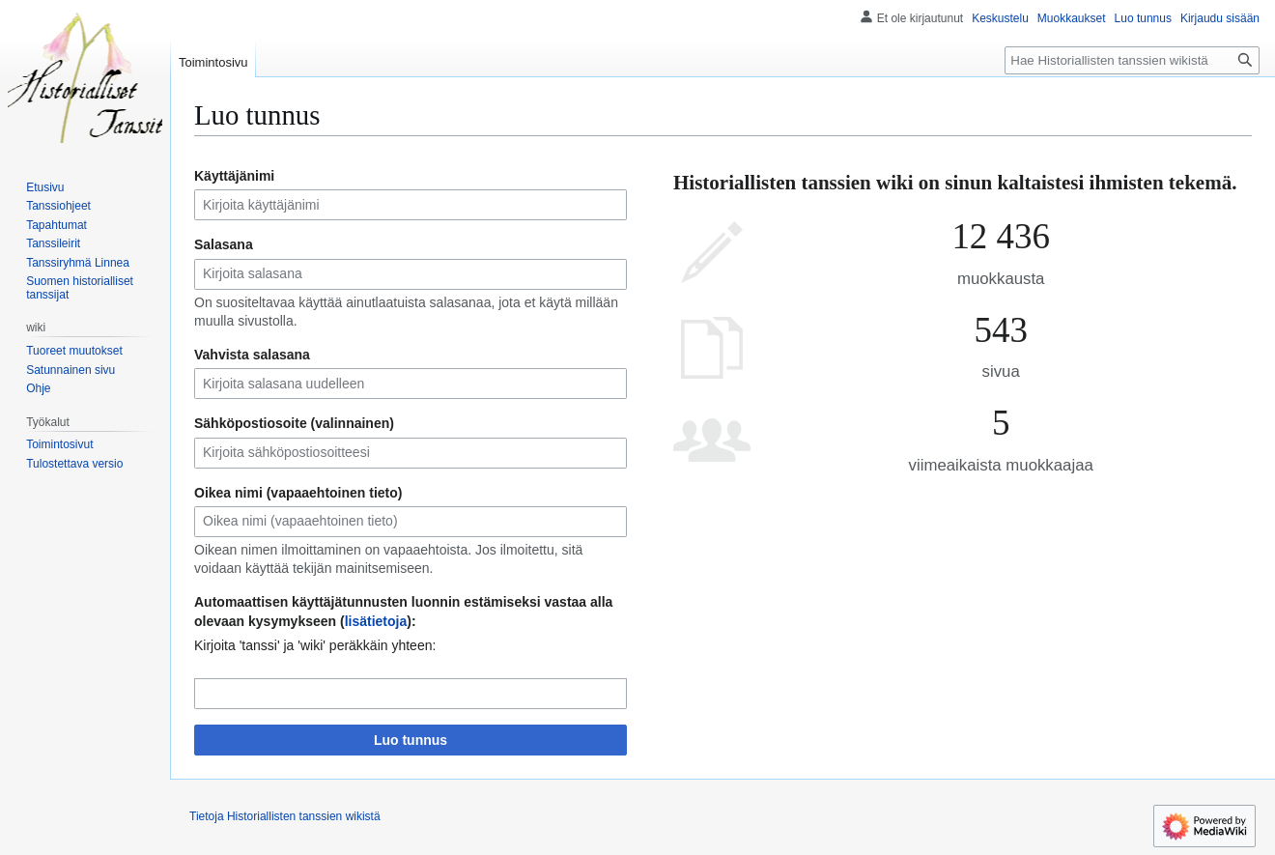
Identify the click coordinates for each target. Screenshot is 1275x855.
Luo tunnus (410, 740)
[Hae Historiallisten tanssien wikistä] (1132, 60)
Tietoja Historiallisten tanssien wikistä (285, 816)
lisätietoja (376, 621)
